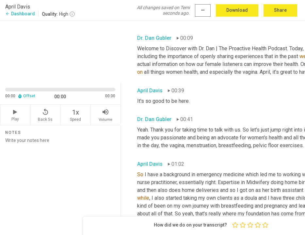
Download (237, 10)
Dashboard (20, 13)
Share (280, 10)
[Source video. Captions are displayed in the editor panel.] (60, 51)
